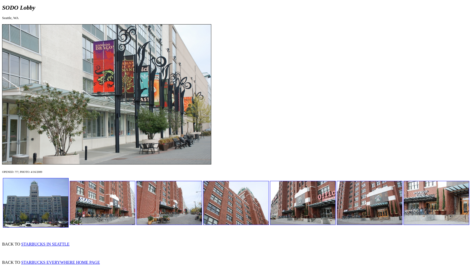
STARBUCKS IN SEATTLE (45, 244)
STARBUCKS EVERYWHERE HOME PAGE (60, 262)
